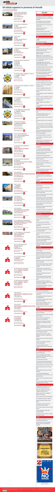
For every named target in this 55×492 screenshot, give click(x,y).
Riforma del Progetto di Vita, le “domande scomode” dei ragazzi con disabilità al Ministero (44, 244)
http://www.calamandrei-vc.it (19, 239)
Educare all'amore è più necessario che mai (44, 364)
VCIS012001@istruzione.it (18, 127)
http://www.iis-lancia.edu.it (18, 55)
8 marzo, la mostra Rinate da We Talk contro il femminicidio (43, 342)
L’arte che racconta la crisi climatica (43, 211)
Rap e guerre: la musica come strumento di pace (44, 111)
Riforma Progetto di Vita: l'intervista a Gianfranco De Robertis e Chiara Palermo (44, 253)
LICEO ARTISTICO (18, 198)
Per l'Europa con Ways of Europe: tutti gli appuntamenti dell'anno (44, 300)
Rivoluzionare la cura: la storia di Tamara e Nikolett (44, 339)
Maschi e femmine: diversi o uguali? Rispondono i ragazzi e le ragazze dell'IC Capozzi (44, 335)
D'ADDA (15, 38)
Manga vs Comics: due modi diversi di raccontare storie (43, 99)
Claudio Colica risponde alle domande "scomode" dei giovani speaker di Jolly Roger (43, 278)
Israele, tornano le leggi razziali (42, 290)
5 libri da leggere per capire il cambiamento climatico (44, 94)
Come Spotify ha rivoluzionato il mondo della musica (43, 138)
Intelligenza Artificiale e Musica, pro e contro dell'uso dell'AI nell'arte (43, 114)
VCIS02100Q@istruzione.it (18, 250)
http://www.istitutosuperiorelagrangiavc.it (20, 191)
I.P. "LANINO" (17, 87)
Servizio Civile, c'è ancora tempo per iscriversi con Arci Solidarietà (43, 318)
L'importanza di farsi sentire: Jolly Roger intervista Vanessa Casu (44, 286)
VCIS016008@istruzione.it (18, 18)
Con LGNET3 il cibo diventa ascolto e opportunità (43, 225)
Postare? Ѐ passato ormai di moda (43, 31)
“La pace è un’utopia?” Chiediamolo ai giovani (43, 233)
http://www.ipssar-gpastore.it (19, 154)
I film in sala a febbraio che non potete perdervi (43, 46)
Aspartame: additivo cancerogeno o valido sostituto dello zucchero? (44, 153)
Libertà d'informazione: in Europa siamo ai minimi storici (44, 25)
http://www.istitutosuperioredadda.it (20, 43)
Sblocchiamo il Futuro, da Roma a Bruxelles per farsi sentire (44, 315)
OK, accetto (5, 490)
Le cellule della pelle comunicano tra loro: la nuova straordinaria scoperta (44, 170)
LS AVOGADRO (17, 318)
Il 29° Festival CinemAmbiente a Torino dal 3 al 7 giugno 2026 (44, 60)
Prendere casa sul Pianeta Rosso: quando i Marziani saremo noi (44, 158)
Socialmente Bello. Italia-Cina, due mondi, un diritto (44, 307)
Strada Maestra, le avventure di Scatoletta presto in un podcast (44, 312)
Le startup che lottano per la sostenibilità (44, 209)
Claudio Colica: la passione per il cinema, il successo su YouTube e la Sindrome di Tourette (44, 265)
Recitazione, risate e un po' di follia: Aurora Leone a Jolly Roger (44, 261)
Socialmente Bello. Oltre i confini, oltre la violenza (44, 180)
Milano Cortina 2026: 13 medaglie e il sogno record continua (43, 394)
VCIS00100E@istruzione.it (18, 190)
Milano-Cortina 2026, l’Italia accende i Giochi (43, 401)
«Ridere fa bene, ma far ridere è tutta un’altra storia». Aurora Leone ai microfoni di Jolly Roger (44, 270)
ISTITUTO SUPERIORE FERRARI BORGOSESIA (24, 174)
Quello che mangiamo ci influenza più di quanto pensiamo (44, 163)
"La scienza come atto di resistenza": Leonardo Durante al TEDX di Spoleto (43, 149)
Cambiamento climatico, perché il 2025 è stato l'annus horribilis (44, 207)
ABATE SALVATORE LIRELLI (20, 13)
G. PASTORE (17, 63)
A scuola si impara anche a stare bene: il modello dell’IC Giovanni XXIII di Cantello (44, 362)
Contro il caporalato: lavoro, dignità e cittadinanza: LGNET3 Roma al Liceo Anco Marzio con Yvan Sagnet (44, 356)
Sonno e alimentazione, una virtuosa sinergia (43, 167)
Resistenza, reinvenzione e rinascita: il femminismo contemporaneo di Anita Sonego (43, 322)
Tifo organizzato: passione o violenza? (43, 398)
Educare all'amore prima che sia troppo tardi (43, 367)
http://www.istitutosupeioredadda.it (20, 31)
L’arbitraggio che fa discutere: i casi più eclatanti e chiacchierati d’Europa (43, 387)
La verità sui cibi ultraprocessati (42, 160)
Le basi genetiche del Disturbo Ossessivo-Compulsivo (44, 146)
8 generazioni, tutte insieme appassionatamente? (41, 29)
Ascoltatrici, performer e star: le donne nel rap (44, 118)
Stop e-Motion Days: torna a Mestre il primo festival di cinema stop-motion (43, 22)
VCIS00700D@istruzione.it (18, 30)
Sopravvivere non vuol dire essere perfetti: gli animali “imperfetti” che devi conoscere (44, 198)
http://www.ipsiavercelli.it (18, 275)
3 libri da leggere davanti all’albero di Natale (43, 103)
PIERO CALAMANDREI (19, 234)
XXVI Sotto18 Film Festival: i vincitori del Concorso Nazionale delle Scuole (44, 73)
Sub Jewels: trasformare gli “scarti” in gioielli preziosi (43, 274)
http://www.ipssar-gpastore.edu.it (19, 68)
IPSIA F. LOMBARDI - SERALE (21, 282)
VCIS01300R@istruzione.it (18, 79)
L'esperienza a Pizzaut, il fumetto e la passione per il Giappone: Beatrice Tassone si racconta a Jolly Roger (44, 282)
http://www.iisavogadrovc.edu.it (19, 323)
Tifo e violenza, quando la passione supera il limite (44, 408)
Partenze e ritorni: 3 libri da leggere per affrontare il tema (43, 85)
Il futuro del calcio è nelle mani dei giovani (44, 396)
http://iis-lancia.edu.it (17, 19)
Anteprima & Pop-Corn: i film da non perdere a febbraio (43, 53)
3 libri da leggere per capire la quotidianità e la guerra (44, 106)
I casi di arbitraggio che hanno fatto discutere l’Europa (43, 411)
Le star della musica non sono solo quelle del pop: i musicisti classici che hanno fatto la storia (44, 127)
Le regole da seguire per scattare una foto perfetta (44, 39)
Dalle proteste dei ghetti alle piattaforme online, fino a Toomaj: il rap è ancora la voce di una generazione (44, 132)
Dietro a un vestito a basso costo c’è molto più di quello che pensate (44, 195)
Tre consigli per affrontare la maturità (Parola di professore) (43, 352)
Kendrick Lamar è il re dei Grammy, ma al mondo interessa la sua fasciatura (44, 141)
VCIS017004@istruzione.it (18, 178)
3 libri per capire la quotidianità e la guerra (44, 96)
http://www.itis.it (17, 140)
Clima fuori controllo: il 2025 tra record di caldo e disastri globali (44, 192)
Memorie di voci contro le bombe (42, 227)
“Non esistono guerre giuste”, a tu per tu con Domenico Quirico (44, 230)
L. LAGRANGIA (17, 186)
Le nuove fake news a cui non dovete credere (43, 219)
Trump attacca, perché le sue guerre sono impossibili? (44, 293)
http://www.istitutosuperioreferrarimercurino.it (21, 215)
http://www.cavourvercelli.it (18, 80)
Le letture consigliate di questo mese (43, 80)
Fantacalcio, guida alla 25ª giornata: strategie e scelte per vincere (43, 390)
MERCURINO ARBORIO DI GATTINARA (23, 222)
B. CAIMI (16, 25)
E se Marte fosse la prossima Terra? (43, 155)
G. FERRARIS (17, 258)
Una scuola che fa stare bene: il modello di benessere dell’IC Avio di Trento (44, 382)
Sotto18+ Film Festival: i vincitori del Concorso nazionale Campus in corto (43, 69)
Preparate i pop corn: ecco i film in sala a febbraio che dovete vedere (44, 50)
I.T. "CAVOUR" (17, 99)
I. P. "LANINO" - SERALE (19, 75)
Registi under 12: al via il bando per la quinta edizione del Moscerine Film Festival (44, 56)
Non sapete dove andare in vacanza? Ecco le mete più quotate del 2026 (44, 419)
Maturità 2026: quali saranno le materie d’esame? (43, 371)
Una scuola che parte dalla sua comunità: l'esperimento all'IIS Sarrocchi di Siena (44, 34)
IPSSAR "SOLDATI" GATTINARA (21, 148)
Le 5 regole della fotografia (41, 41)
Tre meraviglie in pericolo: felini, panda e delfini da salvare (44, 204)
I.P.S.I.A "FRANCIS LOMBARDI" (21, 270)
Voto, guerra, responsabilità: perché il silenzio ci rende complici (43, 240)
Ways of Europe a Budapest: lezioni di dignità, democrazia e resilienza (43, 303)
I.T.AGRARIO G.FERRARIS (20, 123)
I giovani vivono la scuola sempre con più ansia (44, 379)
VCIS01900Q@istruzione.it (18, 139)
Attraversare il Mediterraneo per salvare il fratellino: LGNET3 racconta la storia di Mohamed (44, 327)
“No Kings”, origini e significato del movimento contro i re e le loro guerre (43, 237)
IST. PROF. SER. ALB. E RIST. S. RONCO (23, 161)
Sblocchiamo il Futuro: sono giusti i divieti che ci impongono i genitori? (44, 331)
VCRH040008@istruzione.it (18, 67)
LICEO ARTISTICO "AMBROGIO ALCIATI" (23, 294)
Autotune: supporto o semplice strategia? (44, 123)
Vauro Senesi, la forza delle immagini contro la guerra (43, 250)
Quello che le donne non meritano (42, 222)
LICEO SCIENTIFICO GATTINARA (21, 210)
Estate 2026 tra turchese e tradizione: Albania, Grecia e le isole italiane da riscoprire (43, 423)
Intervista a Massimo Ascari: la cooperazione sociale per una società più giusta (44, 346)
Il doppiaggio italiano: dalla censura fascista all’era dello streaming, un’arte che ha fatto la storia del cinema (44, 63)
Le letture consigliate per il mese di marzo (44, 82)
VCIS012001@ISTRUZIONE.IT (19, 262)
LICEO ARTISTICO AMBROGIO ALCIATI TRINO (24, 306)
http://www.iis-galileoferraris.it (19, 128)
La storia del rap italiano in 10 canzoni (43, 135)
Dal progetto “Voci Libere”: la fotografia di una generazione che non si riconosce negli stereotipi (44, 18)
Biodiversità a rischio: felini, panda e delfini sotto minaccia (44, 185)
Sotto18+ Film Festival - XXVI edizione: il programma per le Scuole (44, 76)
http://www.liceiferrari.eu (18, 179)
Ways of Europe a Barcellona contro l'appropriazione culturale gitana (43, 216)
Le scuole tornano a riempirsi (42, 359)
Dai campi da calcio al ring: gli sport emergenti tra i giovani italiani (43, 404)
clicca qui (9, 489)
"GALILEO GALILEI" (18, 246)
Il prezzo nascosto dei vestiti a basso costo (44, 201)
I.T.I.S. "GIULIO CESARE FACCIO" (21, 135)
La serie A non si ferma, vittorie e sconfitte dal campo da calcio (44, 414)
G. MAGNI (16, 50)
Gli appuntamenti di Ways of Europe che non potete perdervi (44, 297)
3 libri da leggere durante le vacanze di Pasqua (43, 91)
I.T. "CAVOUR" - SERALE (19, 111)
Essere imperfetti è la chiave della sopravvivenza (42, 188)
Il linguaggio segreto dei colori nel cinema (44, 66)
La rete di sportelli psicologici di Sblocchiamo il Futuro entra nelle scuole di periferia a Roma (44, 375)
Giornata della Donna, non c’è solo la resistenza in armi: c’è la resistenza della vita (44, 176)
